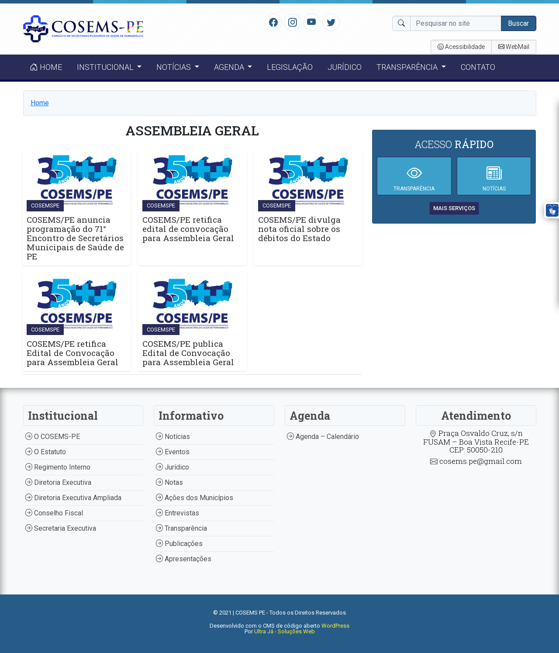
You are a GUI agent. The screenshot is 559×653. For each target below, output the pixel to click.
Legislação (290, 67)
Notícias (173, 436)
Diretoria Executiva (58, 482)
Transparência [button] (407, 67)
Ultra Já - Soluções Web (284, 631)
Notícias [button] (174, 67)
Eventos (173, 452)
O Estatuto (45, 452)
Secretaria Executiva (60, 528)
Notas (169, 482)
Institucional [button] (106, 67)
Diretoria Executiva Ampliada (73, 498)
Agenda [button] (230, 67)
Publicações (179, 543)
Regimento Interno (57, 467)
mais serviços (454, 208)
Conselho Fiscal (54, 513)
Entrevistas (177, 513)
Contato (478, 67)
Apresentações (183, 559)
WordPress (335, 626)
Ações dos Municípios (194, 498)
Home (46, 67)
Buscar (518, 23)
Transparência (181, 528)
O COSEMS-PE (52, 436)
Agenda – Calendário (323, 436)
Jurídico (345, 67)
